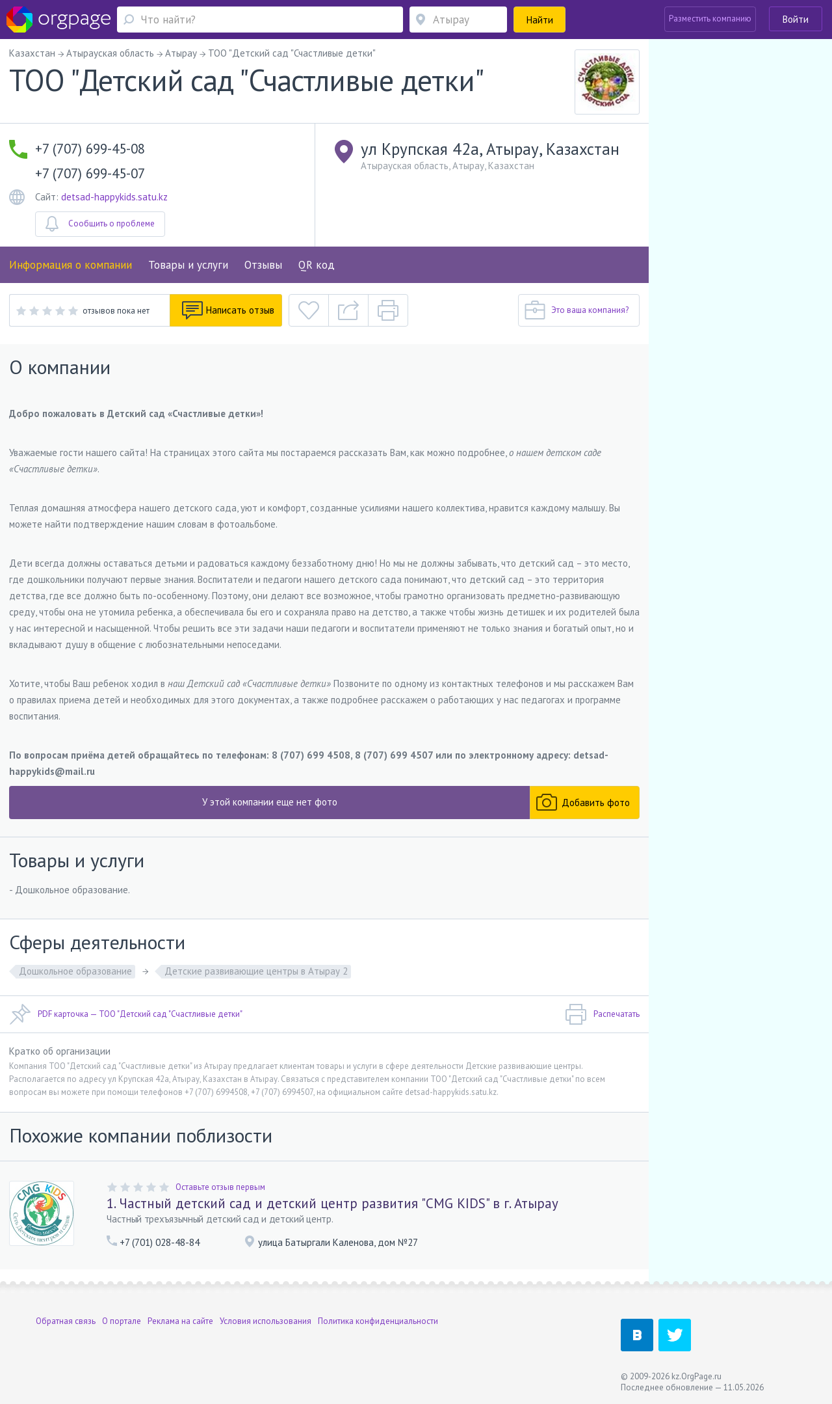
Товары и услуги (188, 265)
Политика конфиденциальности (378, 1321)
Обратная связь (66, 1321)
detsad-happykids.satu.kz (114, 197)
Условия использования (265, 1321)
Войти (796, 19)
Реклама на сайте (180, 1321)
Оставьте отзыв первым (220, 1187)
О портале (121, 1321)
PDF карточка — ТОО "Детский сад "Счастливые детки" (125, 1014)
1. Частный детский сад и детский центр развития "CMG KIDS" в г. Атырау (332, 1203)
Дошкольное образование (75, 971)
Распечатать (602, 1014)
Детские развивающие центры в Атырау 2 (256, 971)
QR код (316, 265)
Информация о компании (70, 265)
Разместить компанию (710, 18)
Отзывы (263, 265)
